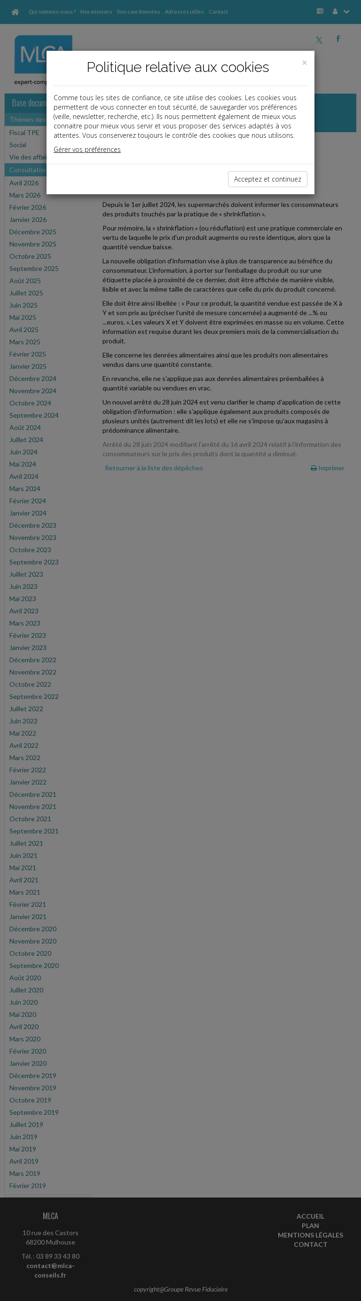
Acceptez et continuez (267, 179)
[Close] (304, 63)
